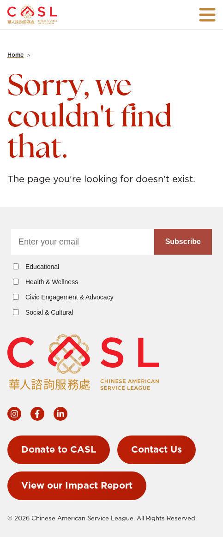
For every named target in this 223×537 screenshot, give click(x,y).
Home (15, 55)
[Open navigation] (207, 15)
